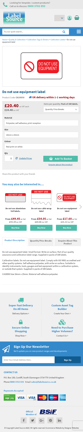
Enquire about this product (60, 164)
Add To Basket (60, 158)
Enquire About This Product (67, 242)
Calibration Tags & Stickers (38, 39)
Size (6, 129)
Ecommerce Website (54, 428)
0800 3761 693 (36, 6)
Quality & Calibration (17, 39)
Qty (6, 153)
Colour (7, 141)
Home (4, 39)
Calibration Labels (58, 39)
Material (8, 117)
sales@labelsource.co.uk (43, 381)
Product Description (15, 240)
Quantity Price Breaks (61, 109)
